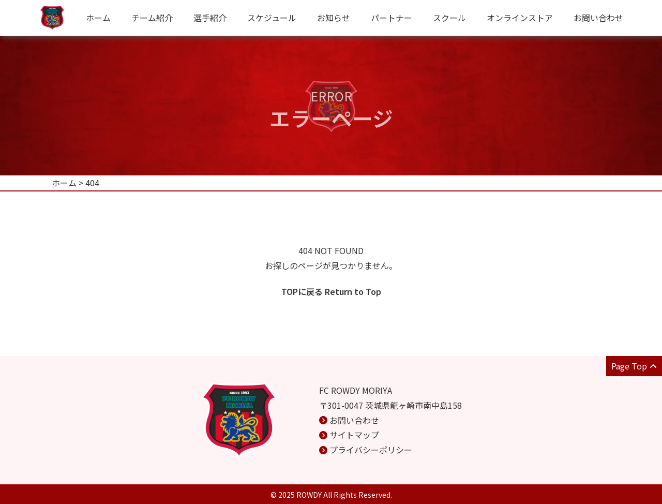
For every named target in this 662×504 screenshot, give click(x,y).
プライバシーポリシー (370, 449)
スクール (449, 17)
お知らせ (333, 17)
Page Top (634, 366)
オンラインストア (520, 17)
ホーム (98, 17)
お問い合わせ (598, 17)
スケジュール (271, 17)
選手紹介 (210, 17)
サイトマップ (354, 434)
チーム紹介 (152, 17)
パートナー (391, 17)
